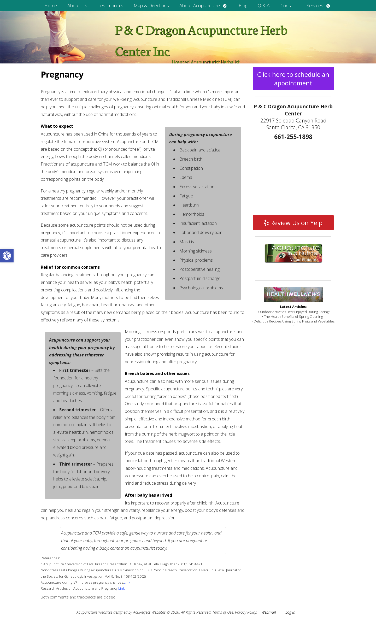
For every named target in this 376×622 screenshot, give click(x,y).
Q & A (264, 5)
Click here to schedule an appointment (293, 78)
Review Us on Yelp (293, 222)
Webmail (268, 612)
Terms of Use (222, 612)
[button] (7, 255)
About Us (77, 5)
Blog (243, 5)
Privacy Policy (245, 612)
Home (50, 5)
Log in (290, 612)
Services (315, 5)
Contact (288, 5)
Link (127, 582)
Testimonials (110, 5)
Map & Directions (151, 5)
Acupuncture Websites (94, 612)
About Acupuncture (199, 5)
